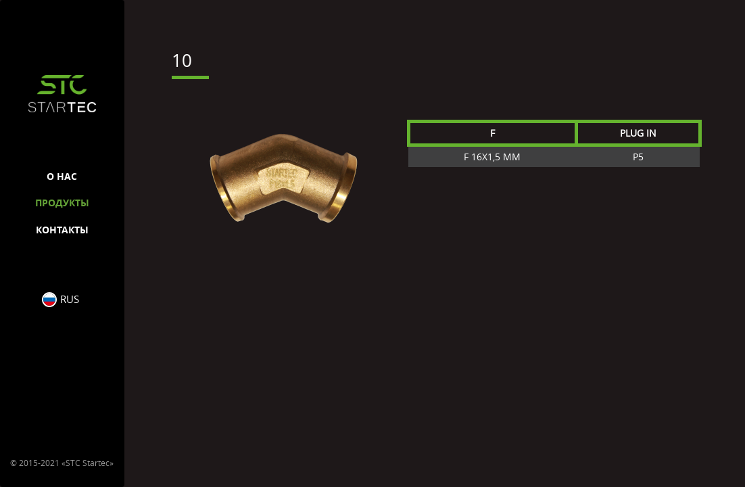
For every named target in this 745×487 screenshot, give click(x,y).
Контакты (62, 229)
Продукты (62, 202)
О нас (62, 176)
